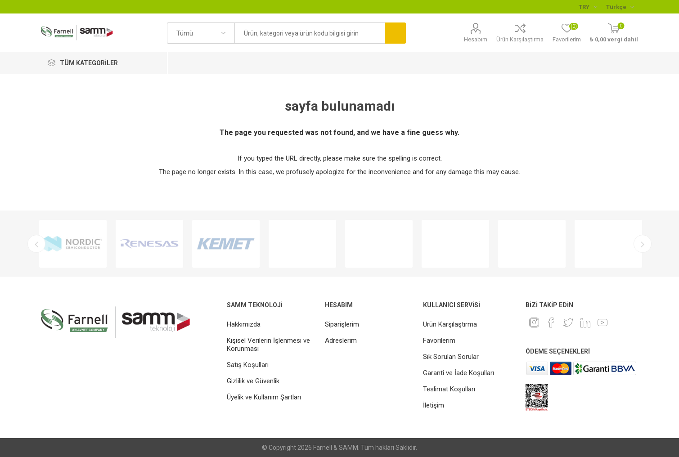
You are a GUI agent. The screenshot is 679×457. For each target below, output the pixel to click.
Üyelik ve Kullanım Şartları (264, 397)
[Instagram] (534, 322)
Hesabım (475, 39)
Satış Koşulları (248, 365)
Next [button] (643, 244)
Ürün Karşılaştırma (520, 39)
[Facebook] (551, 322)
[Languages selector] (620, 6)
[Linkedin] (585, 322)
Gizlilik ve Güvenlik (253, 381)
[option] (73, 244)
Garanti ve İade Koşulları (458, 373)
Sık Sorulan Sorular (451, 357)
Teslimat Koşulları (449, 389)
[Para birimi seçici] (588, 6)
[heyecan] (568, 322)
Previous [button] (36, 244)
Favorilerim (439, 340)
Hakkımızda (244, 324)
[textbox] (309, 33)
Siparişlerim (342, 324)
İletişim (433, 405)
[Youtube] (602, 322)
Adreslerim (341, 340)
